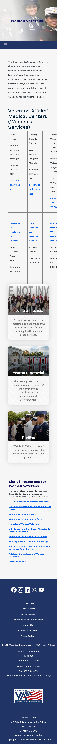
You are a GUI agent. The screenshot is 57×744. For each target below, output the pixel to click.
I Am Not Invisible (28, 311)
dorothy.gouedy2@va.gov (34, 189)
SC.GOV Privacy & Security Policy (28, 722)
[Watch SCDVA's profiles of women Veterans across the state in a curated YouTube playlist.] (28, 452)
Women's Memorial (28, 373)
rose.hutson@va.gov (15, 184)
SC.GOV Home (28, 717)
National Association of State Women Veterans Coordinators (30, 547)
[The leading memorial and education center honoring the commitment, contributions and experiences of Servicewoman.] (28, 390)
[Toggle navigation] (5, 44)
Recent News (28, 614)
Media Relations (28, 608)
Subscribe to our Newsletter (28, 619)
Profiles (28, 437)
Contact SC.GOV (28, 731)
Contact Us (28, 603)
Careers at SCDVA (28, 630)
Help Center (28, 726)
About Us (28, 625)
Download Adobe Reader (28, 735)
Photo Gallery (28, 636)
